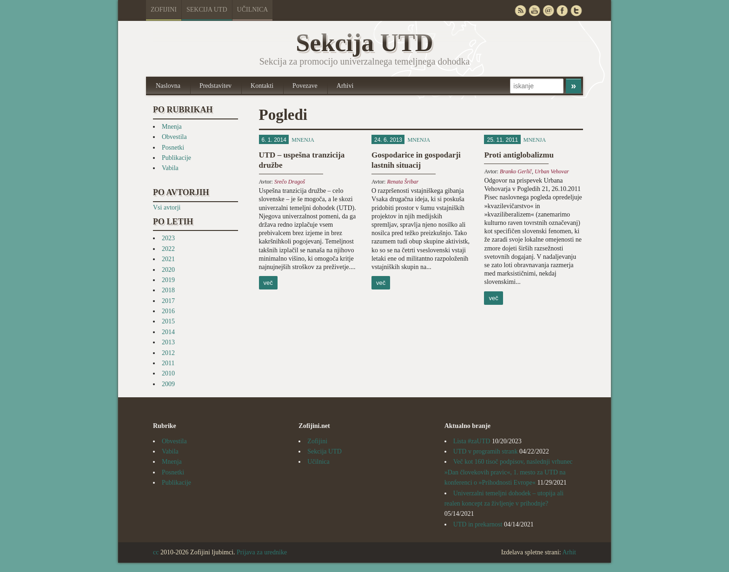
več (268, 282)
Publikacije (176, 157)
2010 (168, 373)
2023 (168, 238)
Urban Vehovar (552, 171)
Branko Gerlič (516, 171)
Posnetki (173, 147)
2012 (168, 352)
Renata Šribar (402, 181)
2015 (168, 321)
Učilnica (252, 9)
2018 (168, 290)
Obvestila (174, 136)
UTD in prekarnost (478, 524)
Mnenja (172, 126)
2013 (168, 342)
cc (156, 552)
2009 (168, 384)
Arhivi (345, 85)
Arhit (569, 552)
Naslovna (168, 85)
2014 (168, 332)
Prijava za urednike (262, 552)
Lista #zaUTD (471, 441)
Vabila (170, 167)
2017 (168, 300)
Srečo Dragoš (289, 181)
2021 (168, 259)
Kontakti (262, 85)
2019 (168, 279)
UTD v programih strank (485, 451)
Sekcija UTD (206, 9)
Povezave (305, 85)
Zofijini (164, 9)
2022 (168, 248)
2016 (168, 311)
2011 (168, 363)
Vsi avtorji (167, 207)
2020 (168, 269)
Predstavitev (215, 85)
